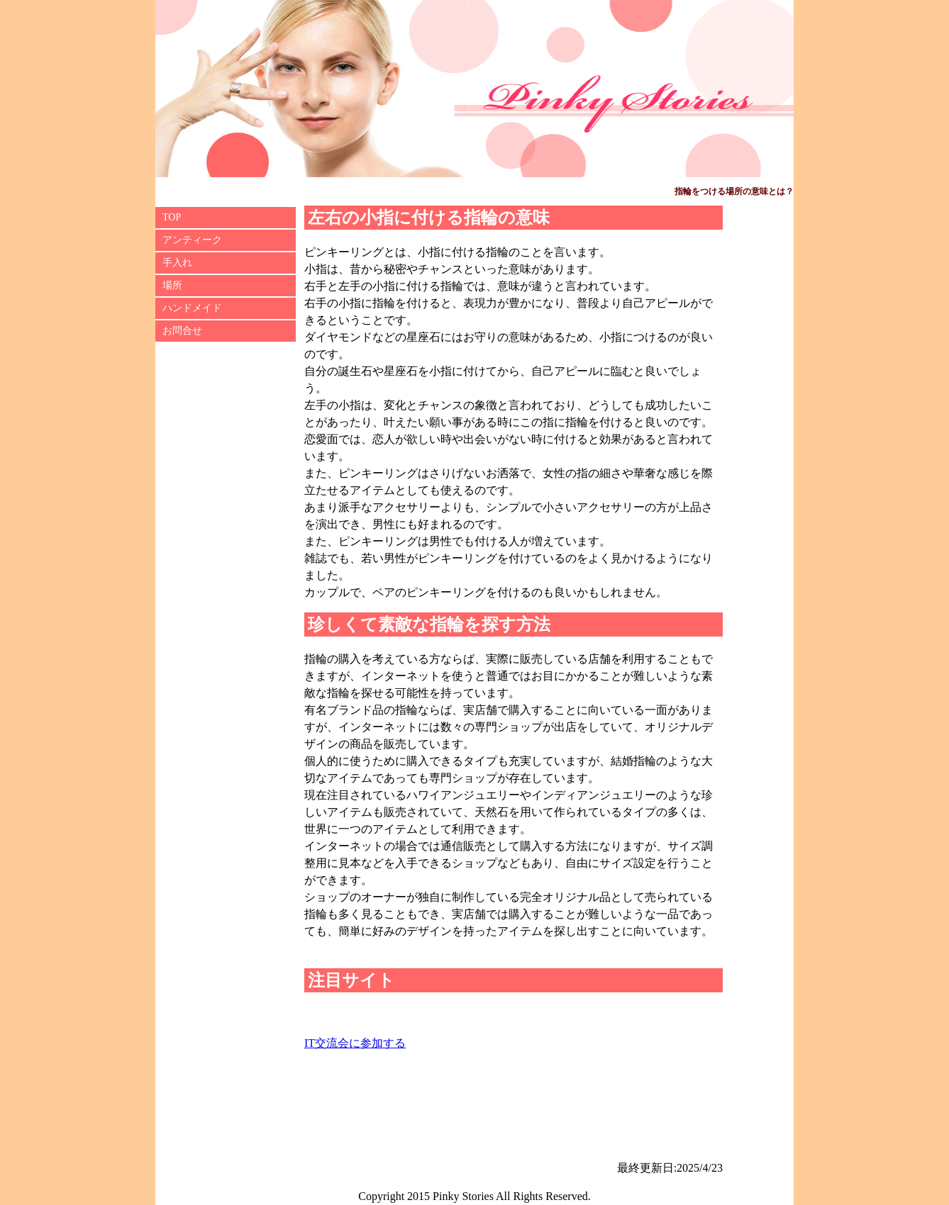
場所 (172, 285)
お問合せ (182, 330)
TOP (171, 217)
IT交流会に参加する (355, 1043)
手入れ (177, 262)
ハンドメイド (192, 308)
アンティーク (192, 240)
